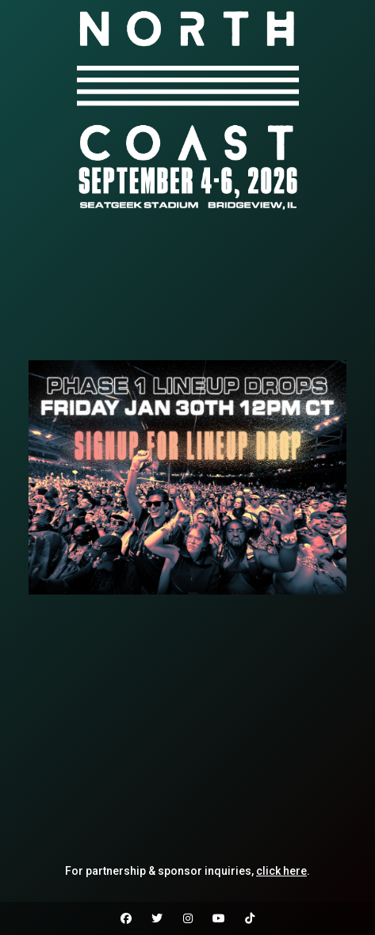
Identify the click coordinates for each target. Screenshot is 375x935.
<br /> (187, 287)
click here (281, 871)
